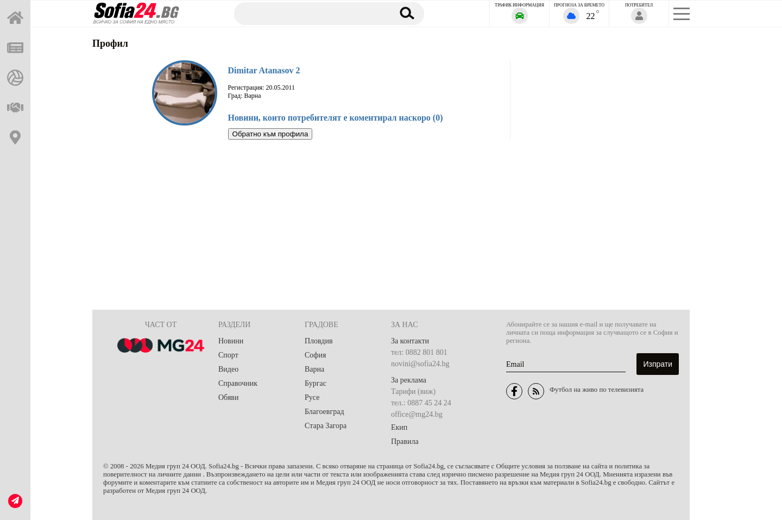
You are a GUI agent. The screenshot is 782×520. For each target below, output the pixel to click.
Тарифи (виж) (413, 391)
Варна (314, 369)
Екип (399, 427)
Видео (228, 369)
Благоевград (324, 412)
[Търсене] (308, 13)
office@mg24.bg (417, 414)
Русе (312, 397)
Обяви (228, 397)
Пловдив (319, 341)
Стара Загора (325, 426)
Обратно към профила (270, 134)
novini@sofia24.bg (420, 364)
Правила (405, 441)
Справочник (237, 383)
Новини (230, 341)
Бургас (315, 383)
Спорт (228, 355)
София (315, 355)
